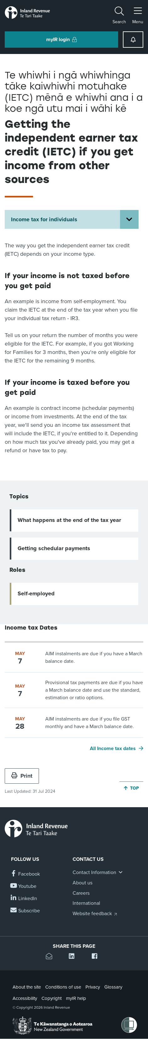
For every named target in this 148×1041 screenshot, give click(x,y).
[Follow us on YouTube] (23, 886)
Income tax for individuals (44, 219)
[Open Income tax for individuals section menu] (129, 219)
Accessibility (25, 998)
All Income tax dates (113, 748)
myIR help (76, 998)
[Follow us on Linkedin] (24, 899)
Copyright (51, 998)
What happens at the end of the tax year (69, 520)
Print (21, 775)
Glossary (113, 987)
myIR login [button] (61, 39)
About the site (27, 987)
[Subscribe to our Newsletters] (25, 911)
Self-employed (36, 593)
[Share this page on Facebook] (97, 957)
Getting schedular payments (54, 548)
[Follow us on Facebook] (25, 874)
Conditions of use (63, 987)
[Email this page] (51, 957)
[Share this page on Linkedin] (74, 957)
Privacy (92, 987)
